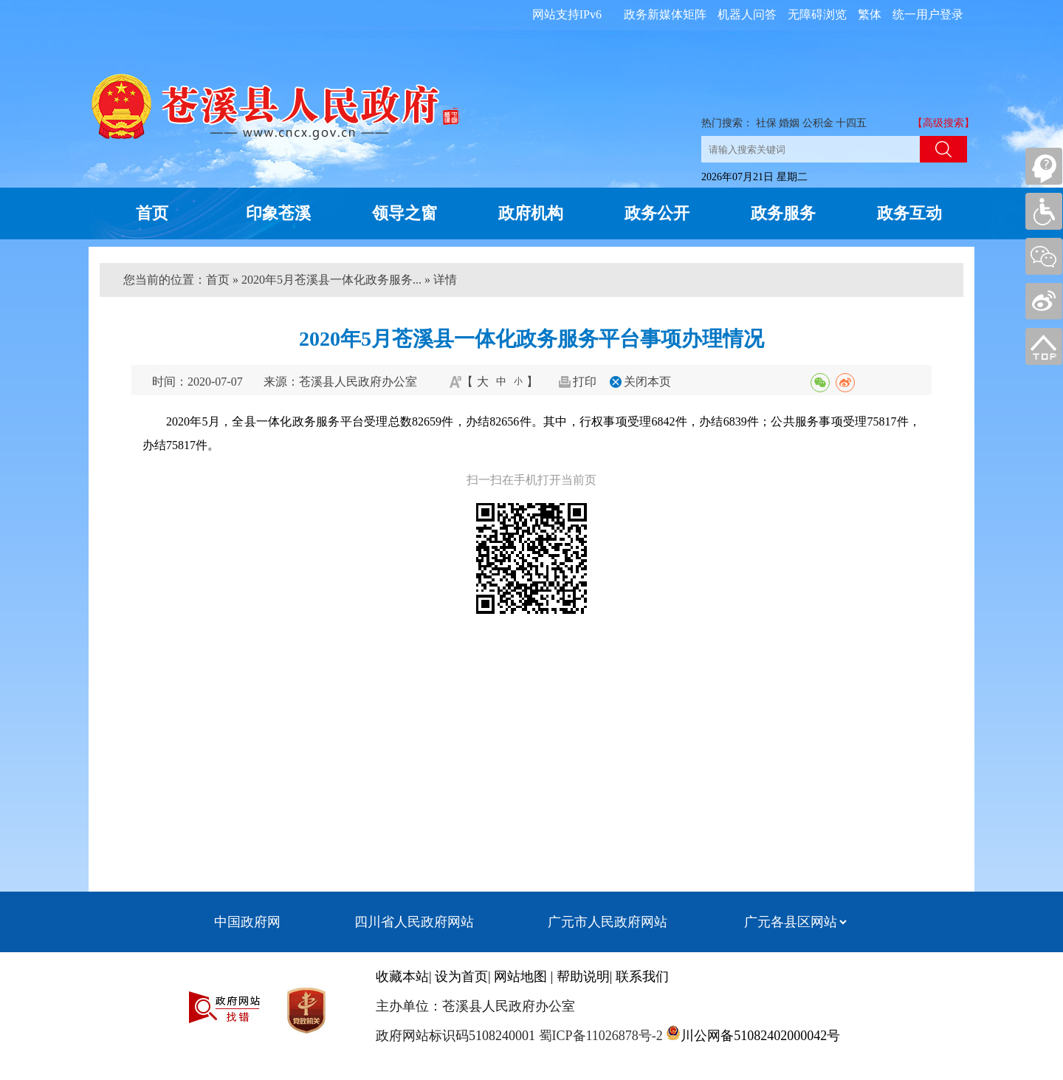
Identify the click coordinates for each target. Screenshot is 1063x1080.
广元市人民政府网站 (607, 922)
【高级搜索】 (943, 123)
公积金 (817, 123)
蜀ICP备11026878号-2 (599, 1035)
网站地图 (520, 976)
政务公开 (657, 213)
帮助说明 (583, 976)
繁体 (869, 14)
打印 (584, 381)
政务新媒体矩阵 (665, 14)
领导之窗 (404, 213)
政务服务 (783, 213)
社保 (766, 123)
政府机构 (530, 213)
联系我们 (642, 976)
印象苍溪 (278, 213)
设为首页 (461, 976)
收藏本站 (402, 976)
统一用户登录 (927, 14)
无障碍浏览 (817, 14)
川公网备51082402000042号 (760, 1035)
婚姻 (789, 123)
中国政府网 (247, 922)
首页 (152, 213)
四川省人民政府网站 (414, 922)
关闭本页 (647, 381)
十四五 (851, 123)
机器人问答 (747, 14)
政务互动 (909, 213)
